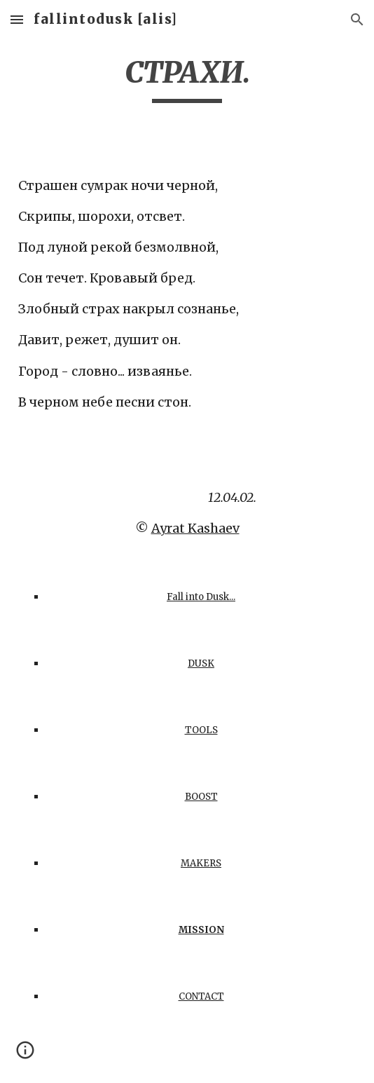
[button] (17, 19)
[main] (187, 78)
